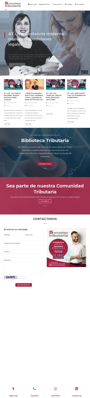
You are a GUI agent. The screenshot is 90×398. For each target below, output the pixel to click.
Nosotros (57, 4)
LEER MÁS (17, 66)
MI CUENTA (45, 201)
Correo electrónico (12, 243)
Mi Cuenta (80, 4)
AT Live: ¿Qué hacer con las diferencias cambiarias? (76, 95)
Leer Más (7, 124)
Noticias (32, 4)
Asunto (7, 251)
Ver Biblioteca (45, 164)
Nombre (7, 235)
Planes (68, 4)
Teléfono (29, 235)
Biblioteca (44, 4)
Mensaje (7, 260)
